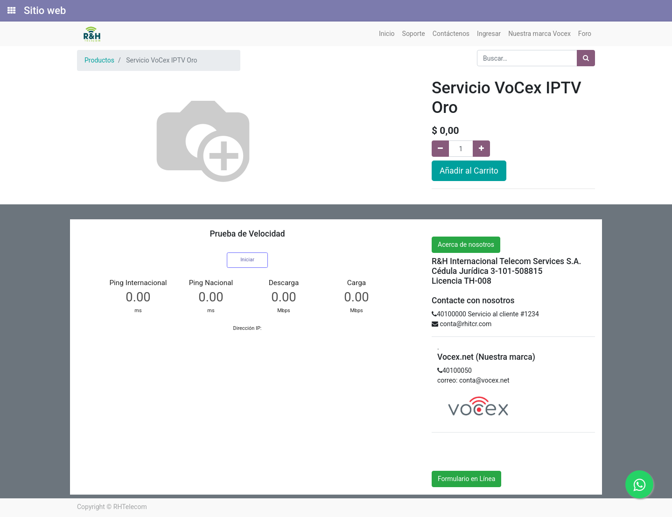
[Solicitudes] (10, 10)
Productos (99, 60)
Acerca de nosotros (466, 244)
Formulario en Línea (466, 478)
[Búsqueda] (586, 58)
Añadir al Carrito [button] (469, 170)
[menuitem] (387, 33)
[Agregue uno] (481, 148)
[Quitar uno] (440, 148)
